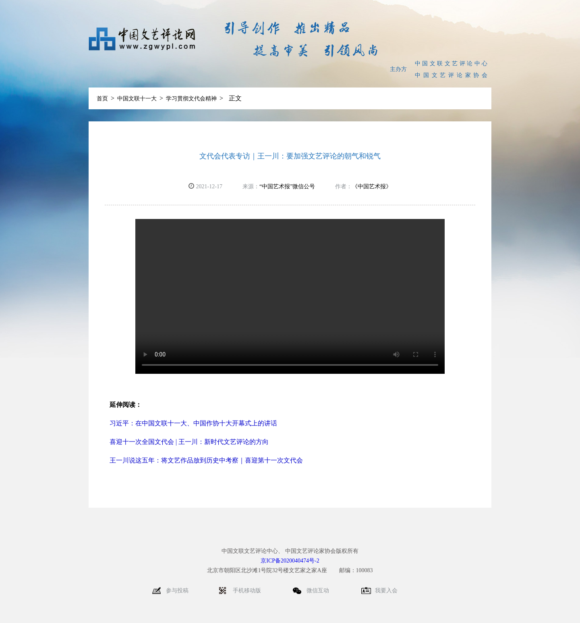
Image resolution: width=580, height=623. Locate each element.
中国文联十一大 (137, 99)
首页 (102, 99)
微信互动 (319, 591)
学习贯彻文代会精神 (191, 99)
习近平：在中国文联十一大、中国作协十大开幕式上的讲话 (193, 423)
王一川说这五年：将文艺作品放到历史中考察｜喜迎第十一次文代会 (206, 460)
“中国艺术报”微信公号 (287, 186)
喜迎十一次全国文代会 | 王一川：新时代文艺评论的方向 (189, 441)
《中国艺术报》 (372, 186)
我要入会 (386, 591)
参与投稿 (177, 591)
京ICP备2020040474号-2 (290, 561)
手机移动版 (248, 591)
